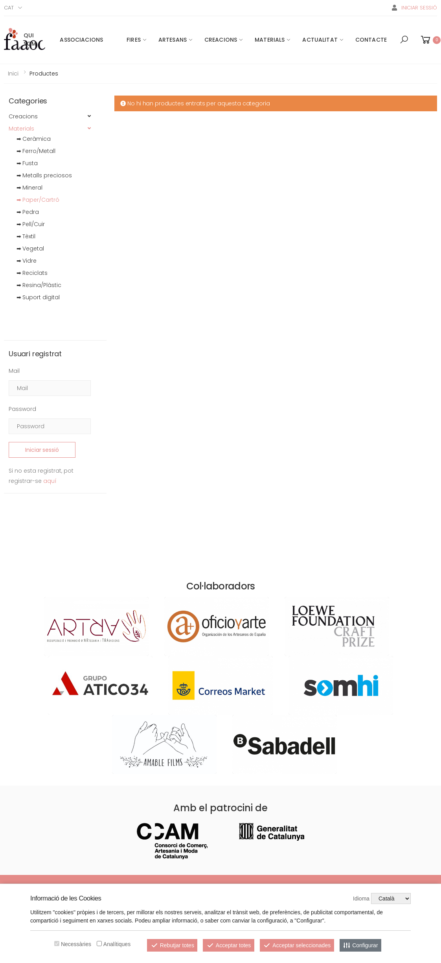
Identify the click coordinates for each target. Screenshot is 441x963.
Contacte (371, 40)
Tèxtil (28, 236)
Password (22, 409)
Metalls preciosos (47, 175)
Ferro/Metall (38, 151)
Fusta (30, 163)
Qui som (30, 39)
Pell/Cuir (33, 224)
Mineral (32, 187)
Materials (270, 40)
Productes (43, 73)
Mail (14, 371)
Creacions (220, 40)
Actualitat (319, 40)
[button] (404, 40)
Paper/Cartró (40, 200)
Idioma (361, 898)
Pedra (30, 212)
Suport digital (41, 297)
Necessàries (76, 944)
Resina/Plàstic (41, 285)
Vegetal (33, 248)
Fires (134, 40)
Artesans (172, 40)
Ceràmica (36, 139)
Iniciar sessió (42, 450)
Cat (9, 7)
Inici (13, 73)
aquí (50, 481)
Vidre (29, 261)
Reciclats (35, 273)
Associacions (81, 40)
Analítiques (116, 944)
